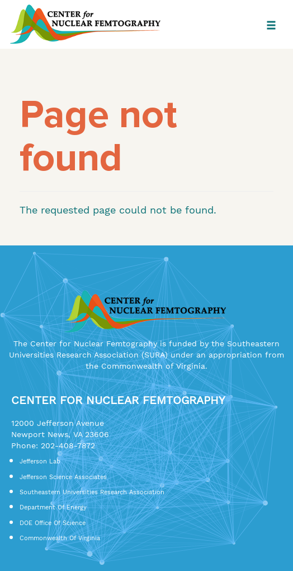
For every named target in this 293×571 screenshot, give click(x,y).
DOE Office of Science (53, 523)
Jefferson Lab (40, 461)
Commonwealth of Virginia (60, 538)
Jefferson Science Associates (63, 477)
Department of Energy (53, 507)
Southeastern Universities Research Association (92, 492)
